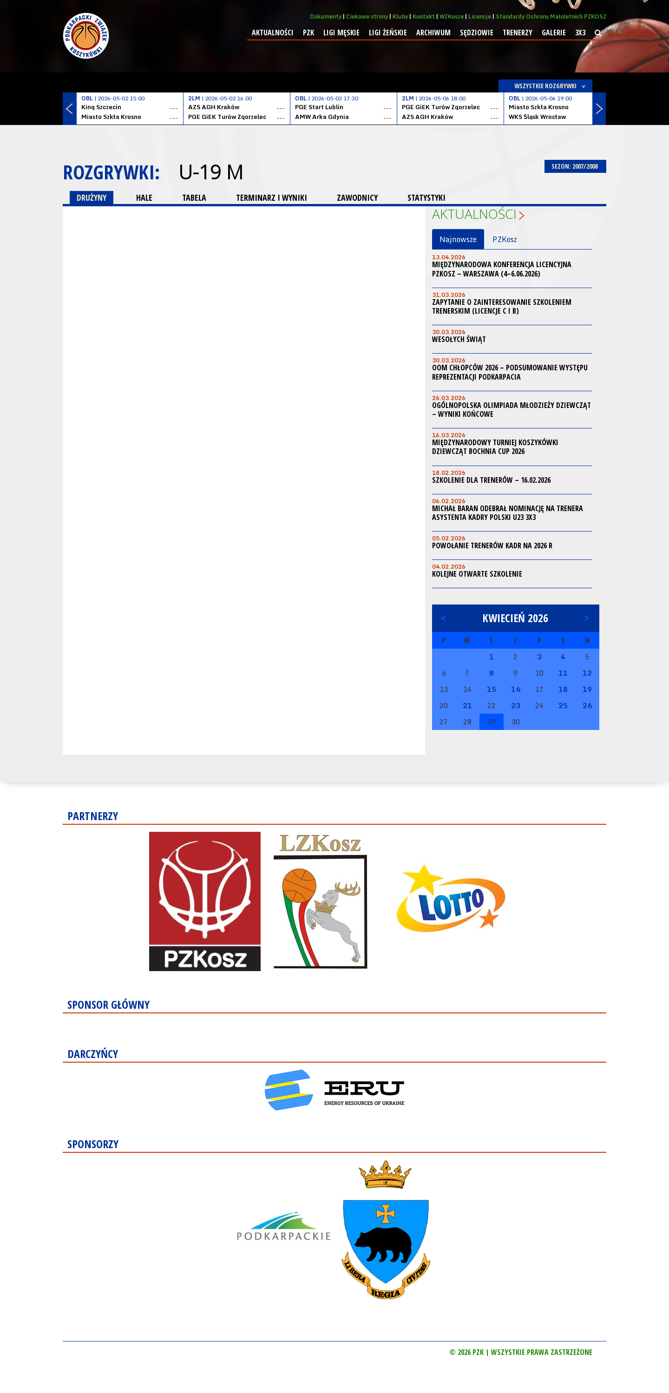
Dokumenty (325, 16)
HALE (144, 197)
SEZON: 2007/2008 (575, 166)
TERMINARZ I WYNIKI (271, 197)
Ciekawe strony (367, 16)
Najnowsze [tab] (458, 239)
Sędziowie (476, 32)
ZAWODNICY (357, 197)
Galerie (554, 32)
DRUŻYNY (91, 197)
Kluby (400, 16)
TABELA (194, 197)
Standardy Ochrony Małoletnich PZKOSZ (551, 16)
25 (563, 705)
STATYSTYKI (426, 197)
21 (467, 705)
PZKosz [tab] (504, 239)
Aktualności (273, 32)
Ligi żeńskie (388, 32)
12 (587, 672)
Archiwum (433, 32)
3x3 (580, 32)
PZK (308, 32)
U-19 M (210, 172)
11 (563, 672)
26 (587, 705)
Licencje (479, 16)
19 (587, 689)
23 (515, 705)
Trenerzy (517, 32)
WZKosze (451, 16)
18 (563, 689)
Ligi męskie (341, 32)
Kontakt (424, 16)
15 (491, 689)
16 (515, 689)
